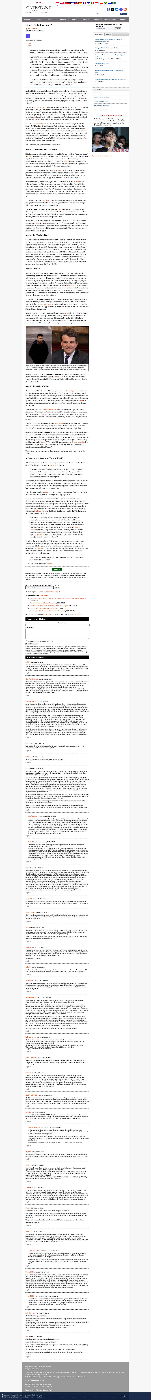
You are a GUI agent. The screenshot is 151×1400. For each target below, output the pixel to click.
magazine (78, 442)
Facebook (49, 564)
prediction (39, 548)
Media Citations (110, 19)
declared (77, 182)
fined (47, 200)
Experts (51, 19)
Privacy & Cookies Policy (44, 1390)
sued (59, 209)
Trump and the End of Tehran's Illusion (106, 48)
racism (43, 442)
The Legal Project (40, 511)
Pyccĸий (110, 5)
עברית (88, 5)
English (76, 5)
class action (71, 285)
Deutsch (69, 5)
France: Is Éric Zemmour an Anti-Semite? (44, 608)
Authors (63, 19)
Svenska (114, 5)
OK (125, 1396)
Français (85, 5)
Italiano (92, 5)
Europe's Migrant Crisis (101, 101)
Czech (29, 43)
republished (47, 304)
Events (39, 19)
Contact (123, 19)
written (66, 161)
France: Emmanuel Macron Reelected (43, 603)
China (95, 92)
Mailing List (97, 19)
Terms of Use (29, 1390)
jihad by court (41, 107)
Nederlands (96, 5)
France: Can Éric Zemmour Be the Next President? (47, 611)
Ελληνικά (73, 5)
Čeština (61, 5)
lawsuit (40, 124)
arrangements (59, 423)
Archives (86, 19)
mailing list (78, 614)
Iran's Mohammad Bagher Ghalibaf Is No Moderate (110, 79)
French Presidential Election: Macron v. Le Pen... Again (49, 606)
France (40, 592)
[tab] (99, 34)
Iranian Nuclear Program (101, 97)
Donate (74, 19)
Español (80, 5)
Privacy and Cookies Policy (34, 1397)
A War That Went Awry (102, 63)
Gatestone (53, 465)
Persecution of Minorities (101, 105)
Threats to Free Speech (52, 592)
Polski (101, 5)
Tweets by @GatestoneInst (101, 156)
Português (105, 5)
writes (47, 492)
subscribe (48, 614)
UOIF (81, 400)
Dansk (65, 5)
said (34, 117)
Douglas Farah (39, 534)
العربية (57, 5)
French (30, 45)
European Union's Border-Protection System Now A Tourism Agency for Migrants (58, 598)
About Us (27, 19)
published (75, 391)
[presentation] (98, 34)
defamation (45, 414)
